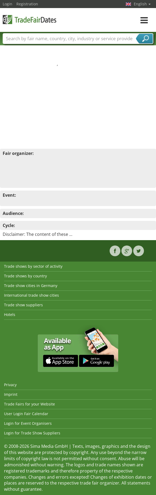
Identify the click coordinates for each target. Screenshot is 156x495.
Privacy (10, 384)
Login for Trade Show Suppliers (32, 433)
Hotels (9, 314)
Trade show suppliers (23, 304)
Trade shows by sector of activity (33, 266)
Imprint (10, 394)
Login (7, 3)
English (142, 3)
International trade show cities (31, 295)
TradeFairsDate (29, 19)
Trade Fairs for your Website (29, 404)
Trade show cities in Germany (30, 285)
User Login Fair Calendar (26, 413)
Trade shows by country (25, 275)
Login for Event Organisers (28, 423)
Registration (27, 3)
